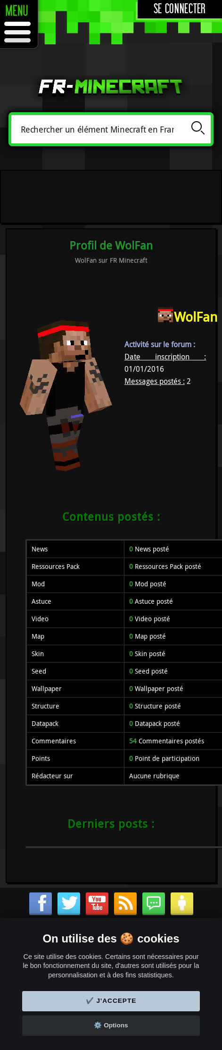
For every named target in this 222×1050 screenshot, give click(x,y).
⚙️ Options (111, 1025)
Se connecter (180, 9)
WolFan (195, 316)
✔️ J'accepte (111, 1000)
